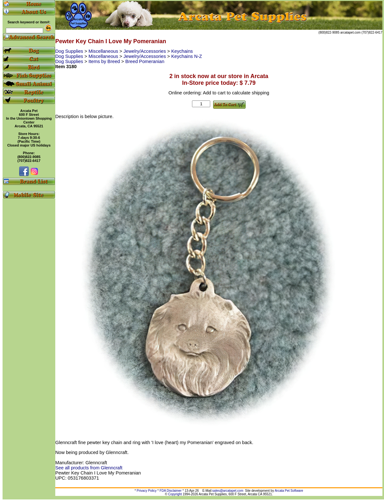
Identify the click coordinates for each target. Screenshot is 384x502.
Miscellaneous (103, 51)
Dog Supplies (69, 51)
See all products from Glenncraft (88, 467)
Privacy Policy (147, 490)
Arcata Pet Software (289, 490)
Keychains (182, 51)
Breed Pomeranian (144, 61)
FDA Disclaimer (171, 490)
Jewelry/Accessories (145, 51)
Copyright (175, 494)
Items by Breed (104, 61)
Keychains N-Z (186, 56)
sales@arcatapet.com (227, 490)
